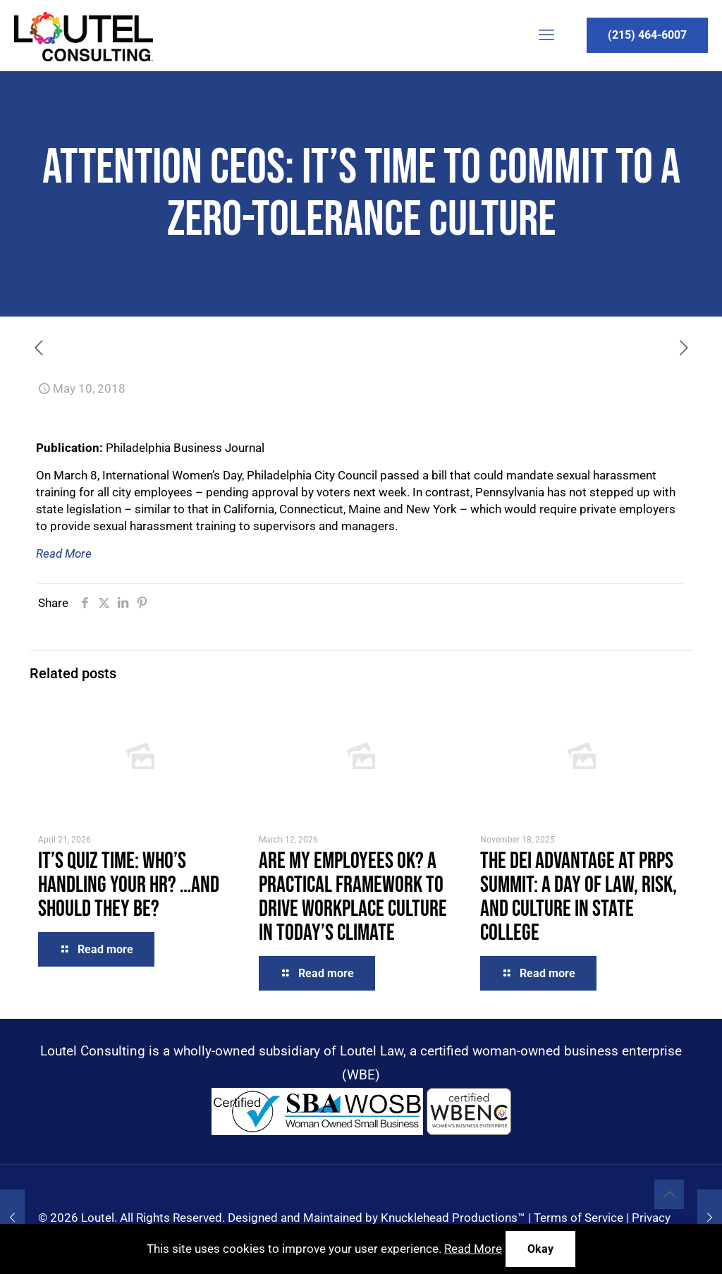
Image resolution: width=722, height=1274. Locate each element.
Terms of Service (578, 1218)
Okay (540, 1249)
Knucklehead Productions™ (453, 1218)
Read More (64, 553)
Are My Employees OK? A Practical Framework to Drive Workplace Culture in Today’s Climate (353, 897)
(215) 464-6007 (647, 35)
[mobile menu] (546, 35)
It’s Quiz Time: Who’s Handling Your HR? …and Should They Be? (128, 885)
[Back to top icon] (669, 1194)
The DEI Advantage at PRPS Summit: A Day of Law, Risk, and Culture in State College (578, 897)
